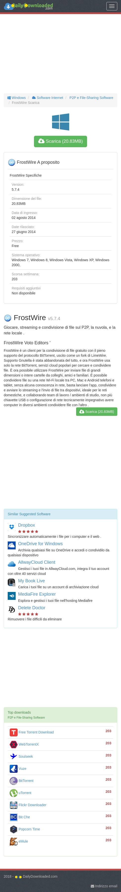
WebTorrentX (24, 744)
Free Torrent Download (32, 732)
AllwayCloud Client (36, 562)
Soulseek (21, 756)
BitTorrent (21, 781)
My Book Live (31, 580)
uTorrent (20, 793)
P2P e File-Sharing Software (90, 98)
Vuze (18, 769)
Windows (16, 98)
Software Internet (47, 98)
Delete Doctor (31, 607)
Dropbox (26, 525)
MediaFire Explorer (37, 594)
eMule (19, 841)
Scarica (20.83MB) (60, 141)
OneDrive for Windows (40, 543)
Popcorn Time (25, 829)
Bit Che (20, 817)
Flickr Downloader (28, 805)
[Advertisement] (60, 53)
